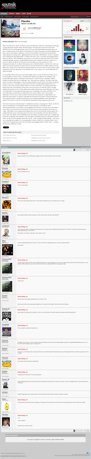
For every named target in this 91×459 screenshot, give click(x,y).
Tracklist (31, 33)
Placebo (26, 21)
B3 (82, 51)
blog (29, 13)
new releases (17, 16)
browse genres (8, 16)
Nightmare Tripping (82, 94)
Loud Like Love (69, 51)
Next (88, 150)
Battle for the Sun (69, 64)
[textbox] (78, 17)
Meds (82, 64)
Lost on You (69, 81)
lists (24, 13)
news (18, 13)
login (2, 16)
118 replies (38, 28)
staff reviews (25, 16)
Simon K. (35, 27)
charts (11, 13)
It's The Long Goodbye (82, 81)
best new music (34, 16)
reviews (4, 13)
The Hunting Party (69, 94)
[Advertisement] (76, 115)
